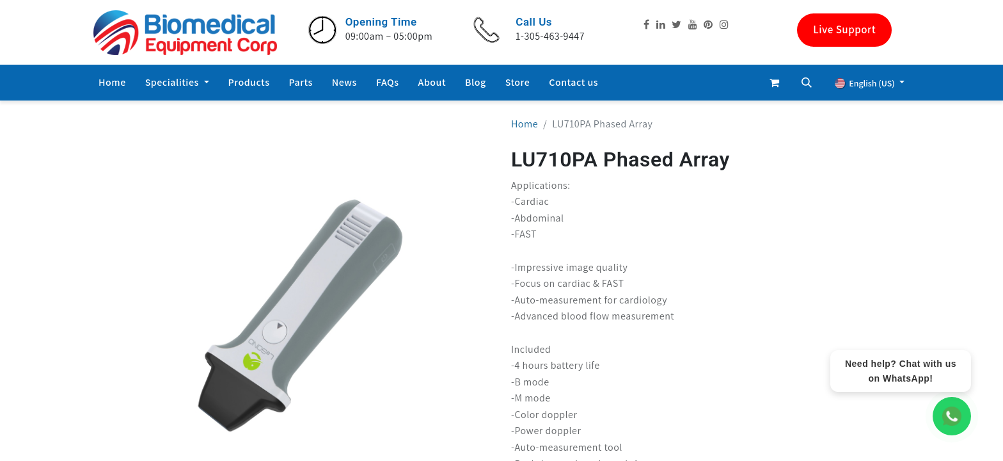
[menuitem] (112, 83)
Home (524, 124)
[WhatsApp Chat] (952, 416)
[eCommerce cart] (774, 82)
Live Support (844, 29)
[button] (806, 82)
